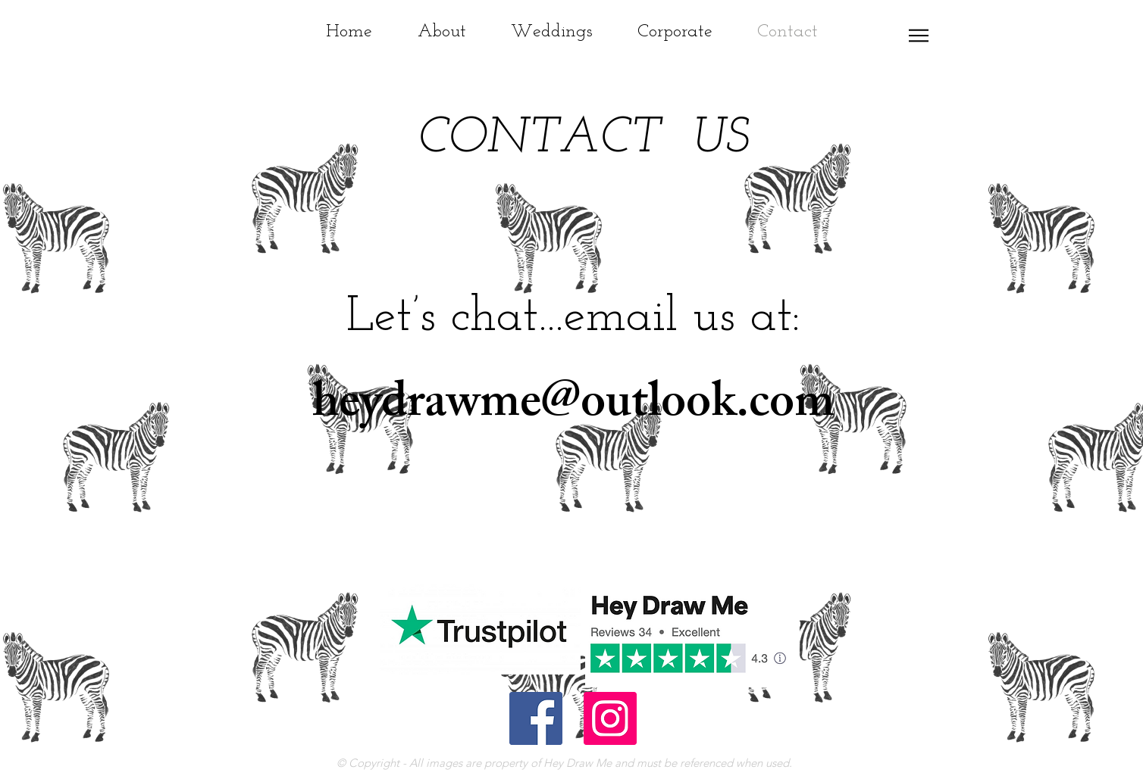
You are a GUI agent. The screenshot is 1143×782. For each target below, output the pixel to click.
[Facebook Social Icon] (535, 718)
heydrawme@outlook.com (573, 407)
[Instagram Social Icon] (610, 718)
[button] (918, 35)
